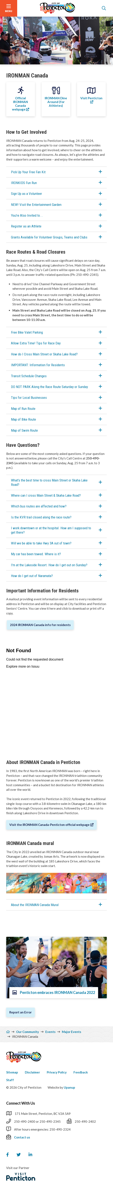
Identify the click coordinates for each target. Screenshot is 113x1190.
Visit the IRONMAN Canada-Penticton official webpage (49, 824)
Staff (10, 1080)
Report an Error (20, 1012)
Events (50, 1032)
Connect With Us (20, 1103)
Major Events (71, 1032)
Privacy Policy (57, 1072)
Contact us (22, 1137)
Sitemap (12, 1072)
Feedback (80, 1072)
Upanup (69, 1087)
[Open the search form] (104, 8)
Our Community (27, 1032)
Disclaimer (32, 1072)
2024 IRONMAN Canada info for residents (40, 625)
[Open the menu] (8, 8)
